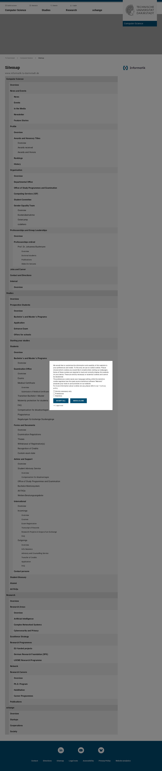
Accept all (61, 401)
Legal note (58, 405)
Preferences (58, 394)
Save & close (78, 401)
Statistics (57, 396)
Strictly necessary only (62, 391)
